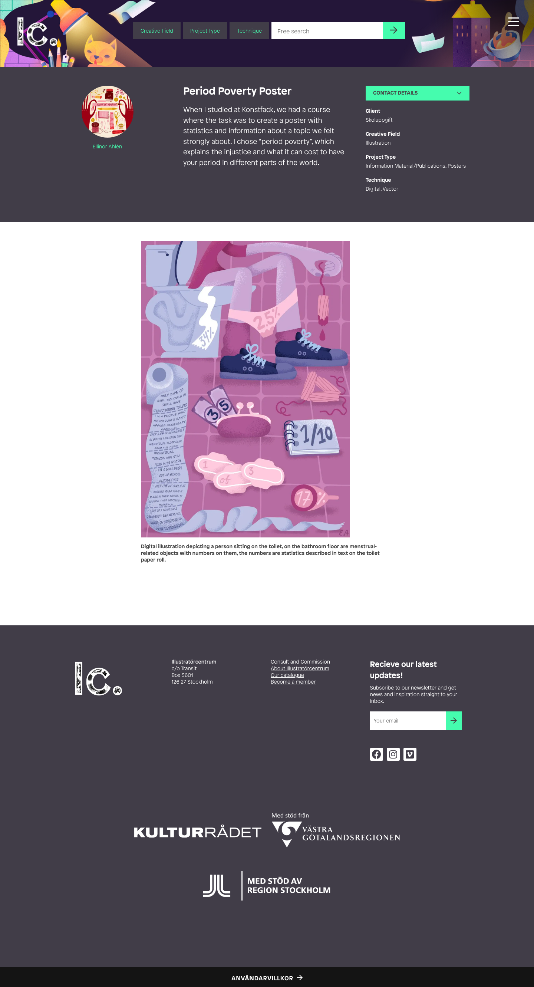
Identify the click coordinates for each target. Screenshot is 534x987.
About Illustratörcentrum (300, 668)
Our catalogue (287, 675)
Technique (249, 30)
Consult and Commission (300, 661)
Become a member (293, 681)
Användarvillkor (262, 978)
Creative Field (157, 30)
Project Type (205, 30)
